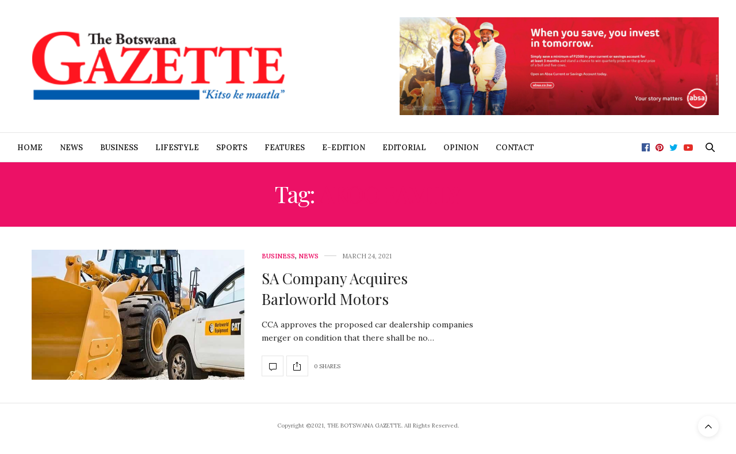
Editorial (404, 147)
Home (30, 147)
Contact (515, 147)
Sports (231, 147)
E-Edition (343, 147)
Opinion (460, 147)
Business (119, 147)
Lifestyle (177, 147)
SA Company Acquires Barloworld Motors (335, 288)
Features (284, 147)
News (71, 147)
